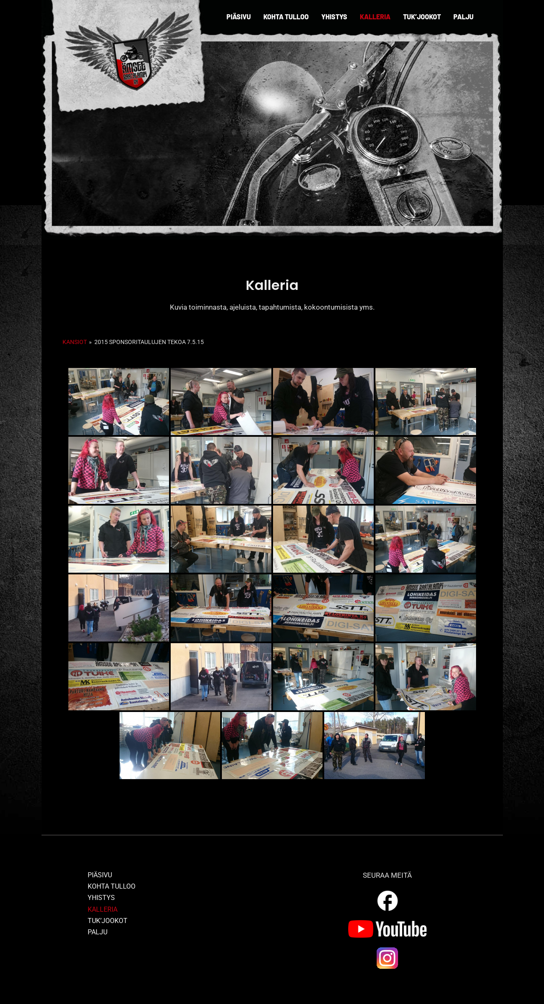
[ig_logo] (387, 949)
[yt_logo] (387, 923)
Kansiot (74, 342)
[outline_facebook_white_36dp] (387, 892)
